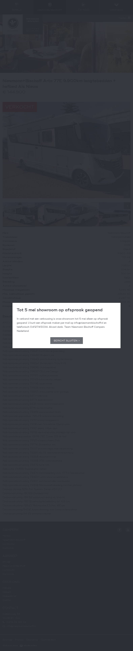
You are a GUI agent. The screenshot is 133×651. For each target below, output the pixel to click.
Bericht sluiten (65, 340)
